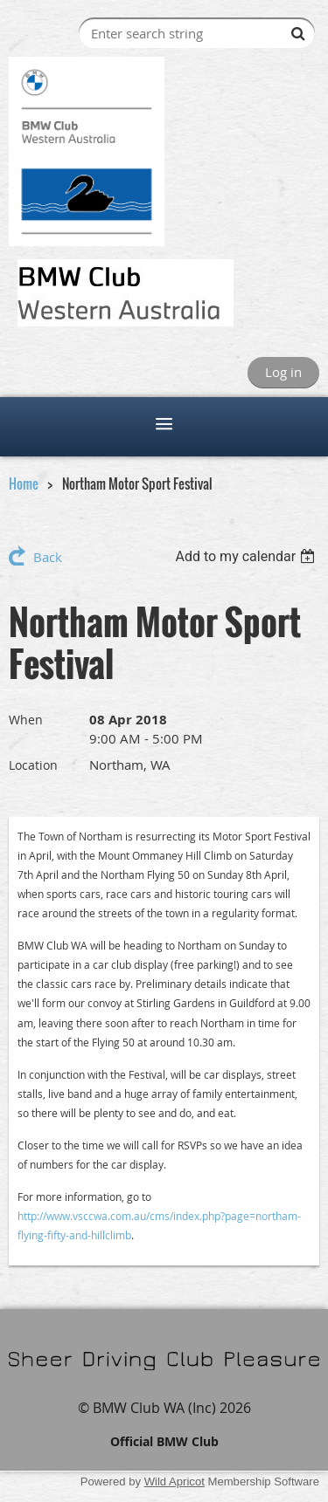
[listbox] (247, 556)
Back (47, 557)
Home (23, 483)
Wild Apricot (174, 1481)
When (26, 719)
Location (33, 765)
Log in (283, 372)
